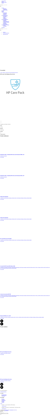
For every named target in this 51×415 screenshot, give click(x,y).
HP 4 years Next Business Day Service (13, 72)
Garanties (4, 72)
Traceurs (3, 11)
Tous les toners (5, 14)
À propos (4, 25)
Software (4, 17)
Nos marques (4, 26)
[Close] (0, 414)
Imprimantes (4, 8)
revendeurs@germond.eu (3, 391)
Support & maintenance (6, 21)
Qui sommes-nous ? (4, 394)
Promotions (3, 27)
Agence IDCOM (6, 410)
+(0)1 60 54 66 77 (4, 408)
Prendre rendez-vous (5, 34)
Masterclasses (5, 20)
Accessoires (3, 399)
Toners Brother (5, 13)
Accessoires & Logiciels (5, 15)
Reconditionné (5, 18)
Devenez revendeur (4, 2)
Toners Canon (5, 12)
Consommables (4, 400)
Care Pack (6, 72)
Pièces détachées (5, 16)
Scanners (3, 10)
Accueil (1, 72)
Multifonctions (5, 9)
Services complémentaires (5, 19)
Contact (3, 1)
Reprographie (5, 23)
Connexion (3, 32)
